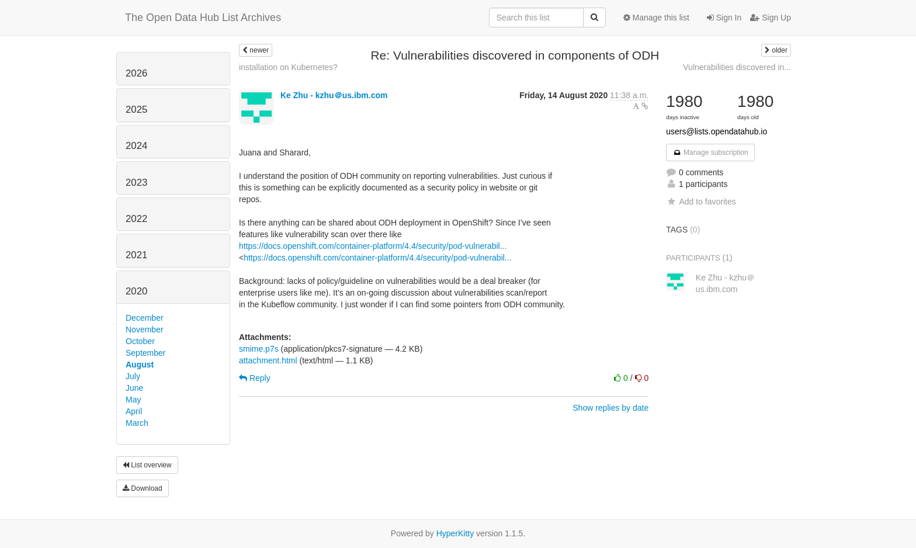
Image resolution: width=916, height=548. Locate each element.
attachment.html (268, 360)
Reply (254, 378)
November (145, 329)
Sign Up (770, 17)
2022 (136, 218)
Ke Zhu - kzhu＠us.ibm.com (334, 95)
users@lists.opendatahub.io (716, 131)
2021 (136, 255)
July (133, 376)
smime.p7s (259, 348)
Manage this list (656, 17)
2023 (136, 182)
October (140, 341)
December (145, 317)
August (140, 364)
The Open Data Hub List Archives (203, 17)
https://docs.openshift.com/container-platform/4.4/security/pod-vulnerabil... (372, 246)
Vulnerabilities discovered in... (737, 67)
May (133, 399)
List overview (147, 465)
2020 (136, 291)
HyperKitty (455, 533)
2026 (136, 73)
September (145, 353)
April (134, 411)
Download (142, 488)
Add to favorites (700, 201)
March (137, 423)
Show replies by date (610, 407)
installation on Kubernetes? (288, 67)
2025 (136, 109)
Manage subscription (710, 152)
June (134, 388)
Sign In (724, 17)
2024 (136, 145)
